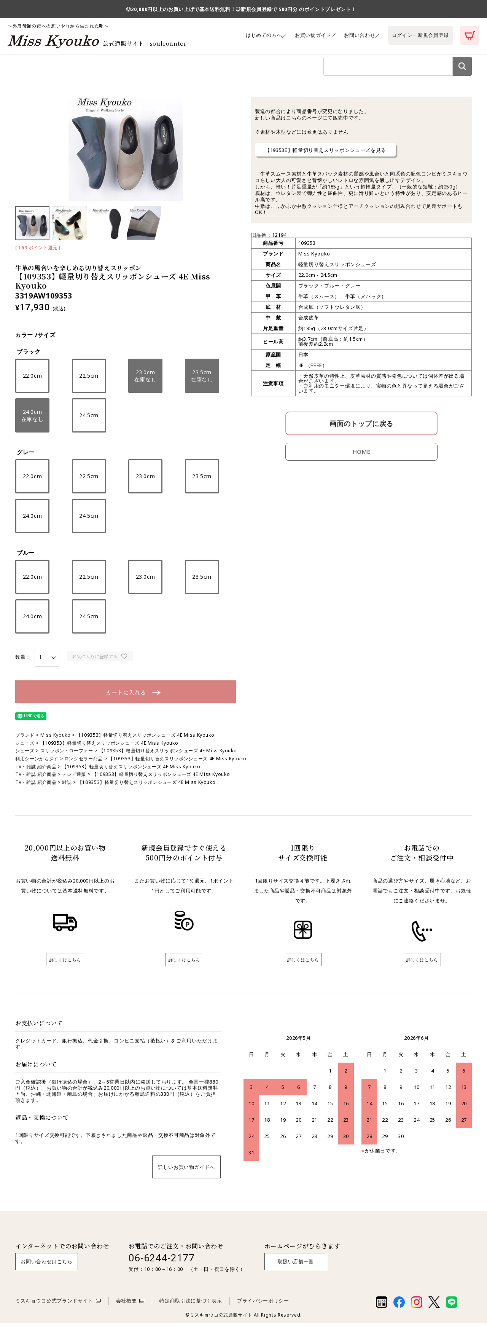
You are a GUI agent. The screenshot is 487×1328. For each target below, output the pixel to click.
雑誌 (67, 787)
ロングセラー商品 (83, 763)
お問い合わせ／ (362, 35)
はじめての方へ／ (266, 35)
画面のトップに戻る (361, 428)
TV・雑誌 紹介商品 (36, 771)
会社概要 (126, 1305)
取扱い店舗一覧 (295, 1266)
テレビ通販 (74, 779)
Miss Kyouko (55, 740)
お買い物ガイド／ (315, 35)
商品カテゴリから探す (41, 68)
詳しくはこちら (65, 964)
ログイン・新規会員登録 (420, 35)
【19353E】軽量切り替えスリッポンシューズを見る (325, 155)
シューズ (25, 748)
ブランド (25, 740)
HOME (362, 456)
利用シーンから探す (98, 68)
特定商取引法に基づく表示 (190, 1305)
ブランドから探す (149, 68)
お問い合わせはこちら (47, 1266)
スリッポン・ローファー (66, 755)
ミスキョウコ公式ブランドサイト (54, 1305)
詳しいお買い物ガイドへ (186, 1171)
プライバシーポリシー (263, 1305)
